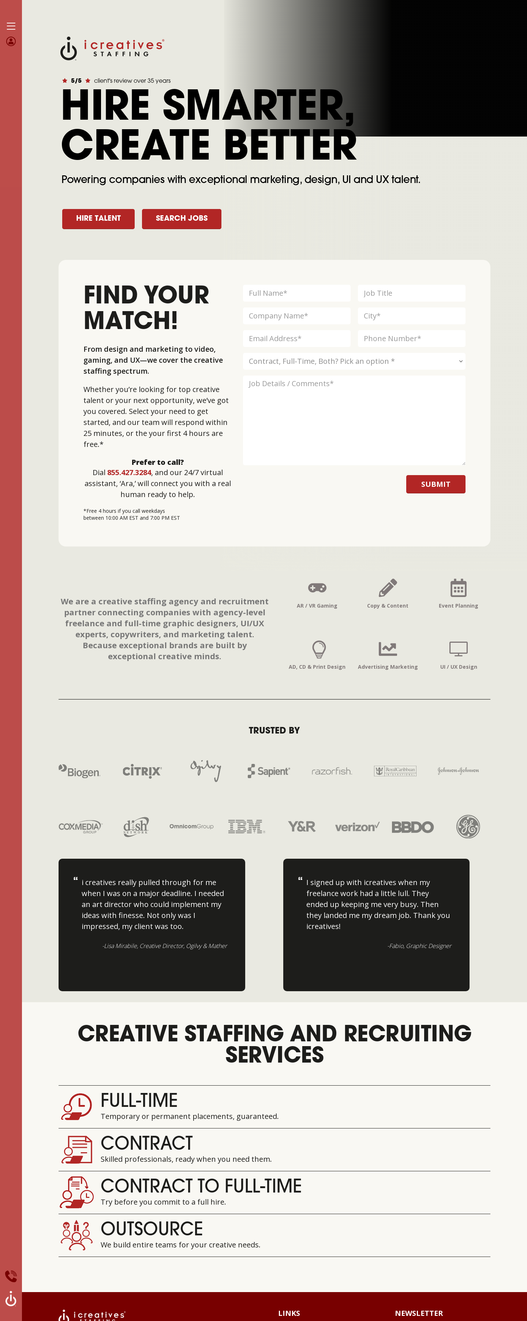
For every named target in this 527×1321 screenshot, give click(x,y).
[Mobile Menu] (11, 26)
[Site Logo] (112, 47)
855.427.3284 (129, 472)
